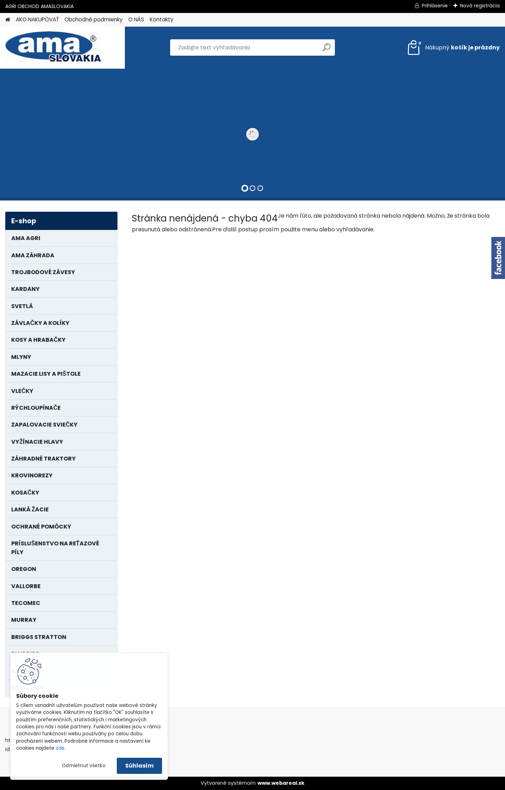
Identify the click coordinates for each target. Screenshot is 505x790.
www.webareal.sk (280, 782)
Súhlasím (139, 766)
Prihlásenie (435, 5)
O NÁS (136, 19)
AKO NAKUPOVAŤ (37, 19)
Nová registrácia (480, 5)
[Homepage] (7, 20)
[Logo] (53, 47)
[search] (327, 50)
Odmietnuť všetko (84, 765)
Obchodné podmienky (94, 19)
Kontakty (162, 19)
